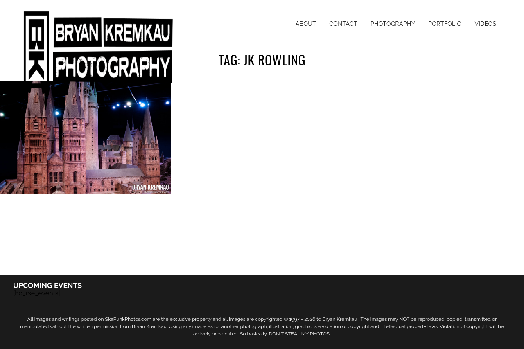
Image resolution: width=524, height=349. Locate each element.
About (306, 23)
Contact (343, 23)
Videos (485, 23)
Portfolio (444, 23)
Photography (392, 23)
